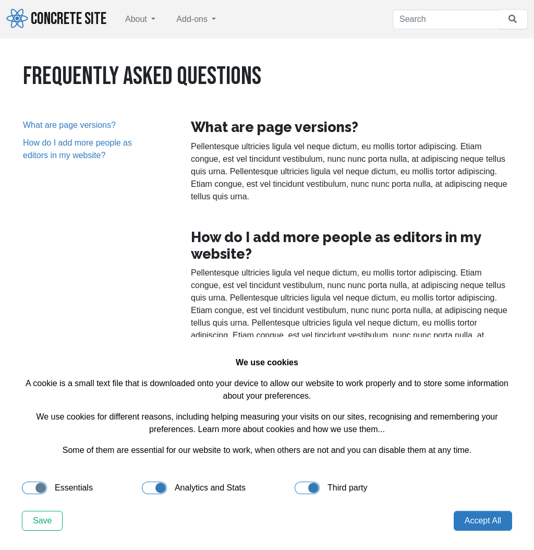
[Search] (446, 19)
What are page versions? (69, 125)
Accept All (483, 520)
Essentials (57, 488)
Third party (331, 488)
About (137, 19)
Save (42, 520)
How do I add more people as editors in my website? (77, 149)
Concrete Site (56, 18)
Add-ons (193, 19)
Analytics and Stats (194, 488)
